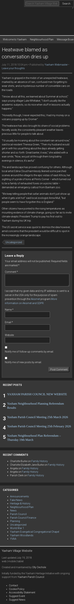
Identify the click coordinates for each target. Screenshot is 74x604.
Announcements (19, 496)
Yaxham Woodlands (21, 535)
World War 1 (17, 528)
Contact (13, 585)
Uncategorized (14, 242)
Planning (15, 521)
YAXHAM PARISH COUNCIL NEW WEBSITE (37, 394)
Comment (11, 271)
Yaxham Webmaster (56, 64)
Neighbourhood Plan (42, 39)
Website (9, 335)
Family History (39, 461)
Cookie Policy (16, 589)
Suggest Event (17, 596)
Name (9, 309)
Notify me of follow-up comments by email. (29, 351)
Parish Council (18, 514)
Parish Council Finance (23, 517)
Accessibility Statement (22, 592)
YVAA (13, 538)
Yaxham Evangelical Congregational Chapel (34, 531)
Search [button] (66, 3)
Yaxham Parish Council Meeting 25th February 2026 (39, 426)
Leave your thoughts (13, 68)
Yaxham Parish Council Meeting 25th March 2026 (37, 417)
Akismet (35, 299)
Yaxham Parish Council (31, 577)
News (13, 510)
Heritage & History (20, 503)
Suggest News (17, 599)
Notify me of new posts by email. (23, 362)
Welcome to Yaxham (15, 39)
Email (9, 322)
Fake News (16, 500)
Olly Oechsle (39, 567)
